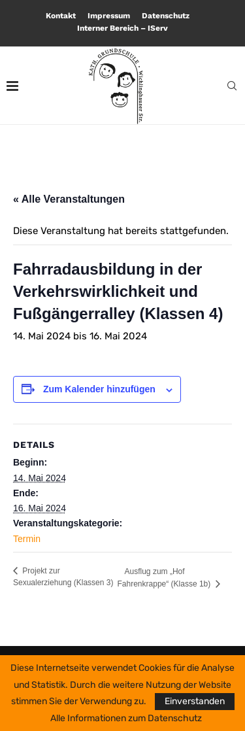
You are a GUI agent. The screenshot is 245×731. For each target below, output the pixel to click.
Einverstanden (195, 701)
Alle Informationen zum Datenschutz (126, 718)
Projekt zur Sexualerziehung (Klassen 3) (63, 576)
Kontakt (61, 15)
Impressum (109, 15)
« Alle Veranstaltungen (69, 199)
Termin (27, 539)
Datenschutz (165, 15)
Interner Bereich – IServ (122, 28)
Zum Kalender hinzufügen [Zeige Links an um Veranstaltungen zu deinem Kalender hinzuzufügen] (99, 389)
